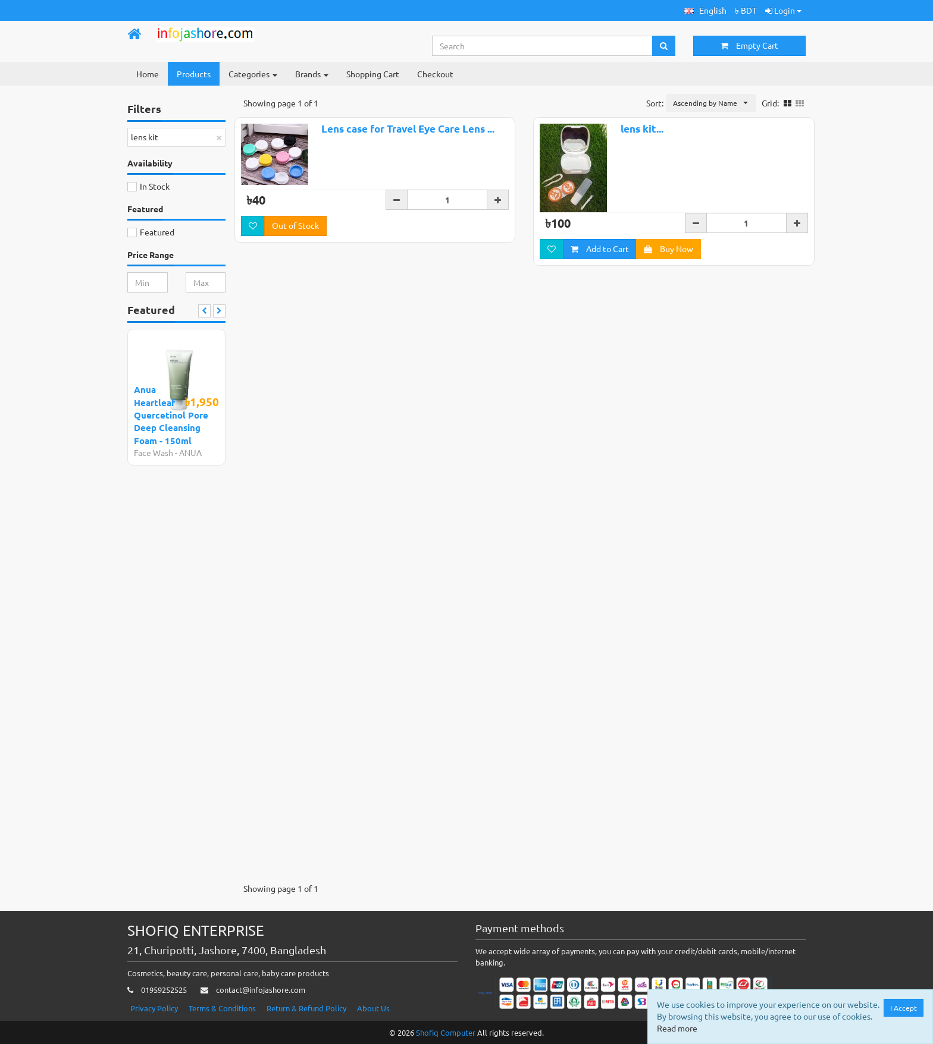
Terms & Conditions (222, 1008)
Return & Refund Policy (306, 1008)
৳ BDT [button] (746, 10)
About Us (373, 1008)
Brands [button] (311, 73)
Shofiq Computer (445, 1032)
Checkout (435, 73)
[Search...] (542, 46)
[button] (705, 10)
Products (194, 73)
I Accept (903, 1007)
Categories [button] (252, 73)
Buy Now (668, 248)
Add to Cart (600, 248)
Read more (677, 1028)
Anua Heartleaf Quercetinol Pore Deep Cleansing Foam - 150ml (171, 414)
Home (147, 73)
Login (783, 10)
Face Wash (153, 452)
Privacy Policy (154, 1008)
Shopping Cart (372, 73)
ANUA (190, 452)
